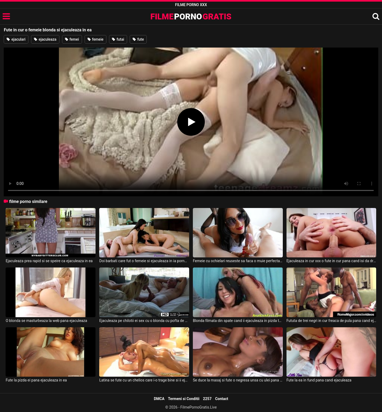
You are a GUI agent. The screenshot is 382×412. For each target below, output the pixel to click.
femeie (96, 39)
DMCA (159, 399)
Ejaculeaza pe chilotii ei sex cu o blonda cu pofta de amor (144, 320)
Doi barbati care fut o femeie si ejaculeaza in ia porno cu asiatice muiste (144, 261)
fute (138, 39)
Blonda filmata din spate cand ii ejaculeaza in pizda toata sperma (238, 320)
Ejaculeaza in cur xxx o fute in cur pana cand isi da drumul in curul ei (331, 261)
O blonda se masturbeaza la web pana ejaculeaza (46, 320)
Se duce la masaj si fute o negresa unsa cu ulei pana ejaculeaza (238, 380)
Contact (221, 399)
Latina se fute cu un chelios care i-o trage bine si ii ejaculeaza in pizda (144, 380)
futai (118, 39)
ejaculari (16, 39)
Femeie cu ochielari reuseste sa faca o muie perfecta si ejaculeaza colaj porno (238, 261)
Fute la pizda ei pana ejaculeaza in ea (36, 380)
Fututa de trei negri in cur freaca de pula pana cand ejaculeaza (331, 320)
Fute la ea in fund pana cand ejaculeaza (318, 380)
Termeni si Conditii (183, 399)
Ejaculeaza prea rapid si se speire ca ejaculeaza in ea (49, 261)
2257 (207, 399)
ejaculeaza (45, 39)
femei (72, 39)
